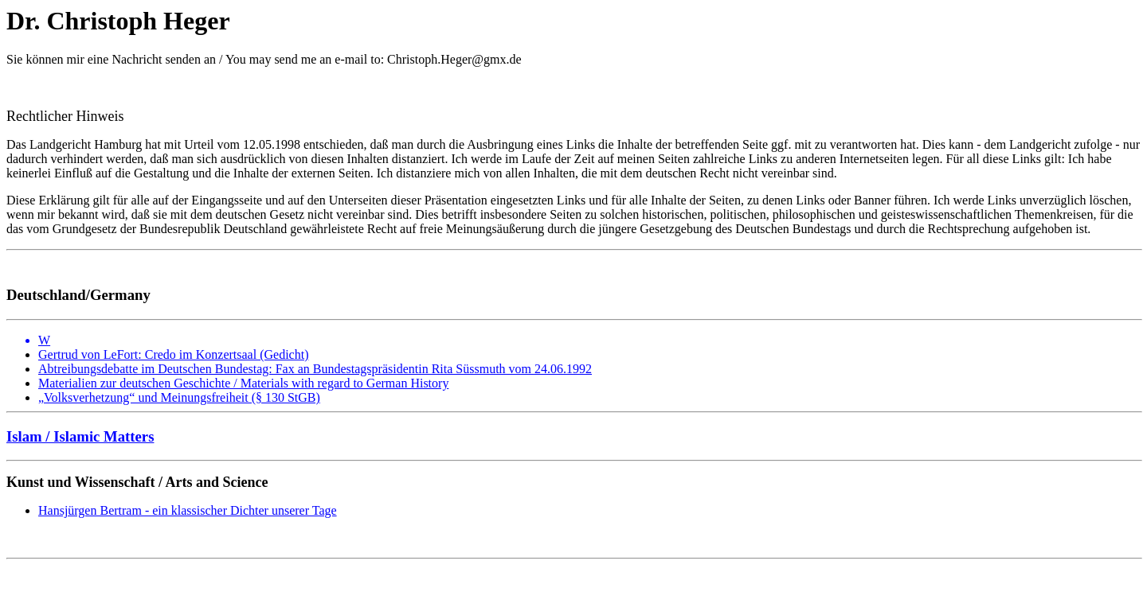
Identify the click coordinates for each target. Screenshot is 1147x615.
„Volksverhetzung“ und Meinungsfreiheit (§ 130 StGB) (179, 397)
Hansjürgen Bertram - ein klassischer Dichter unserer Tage (187, 510)
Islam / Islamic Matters (80, 436)
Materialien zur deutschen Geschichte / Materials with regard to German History (243, 383)
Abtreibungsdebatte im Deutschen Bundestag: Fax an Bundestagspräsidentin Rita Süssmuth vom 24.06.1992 (315, 369)
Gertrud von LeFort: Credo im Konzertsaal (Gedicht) (173, 354)
